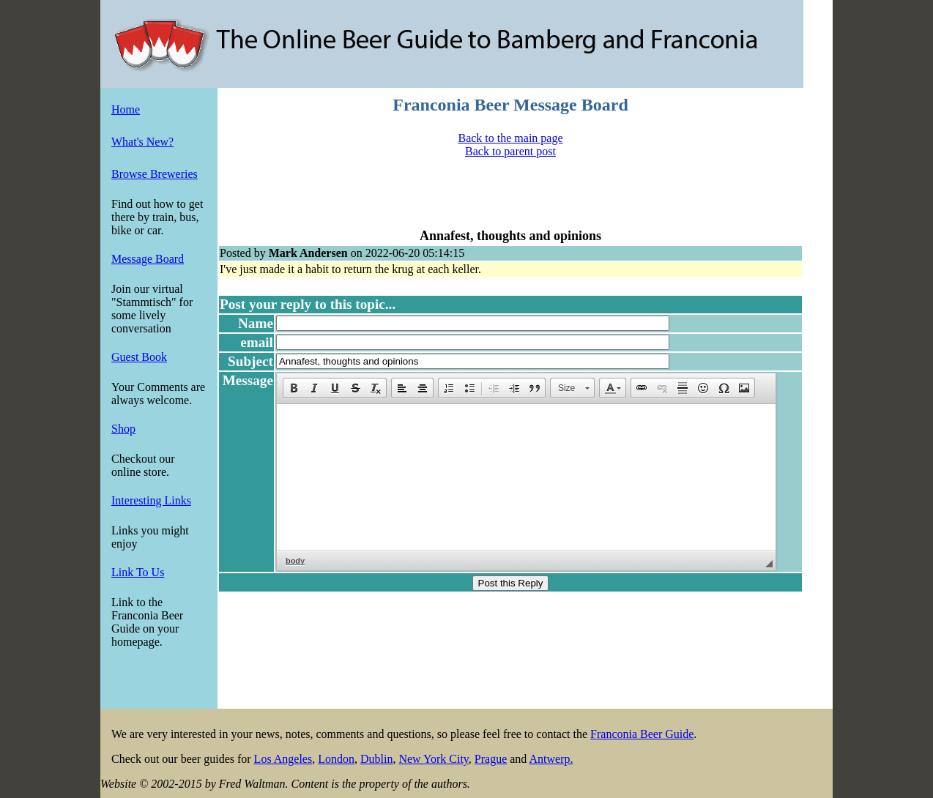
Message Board (147, 259)
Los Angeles (283, 759)
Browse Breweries (154, 174)
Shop (123, 428)
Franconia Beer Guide (642, 734)
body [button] (295, 560)
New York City (433, 759)
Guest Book (139, 357)
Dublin (376, 759)
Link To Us (137, 572)
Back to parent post (510, 151)
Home (125, 109)
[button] (293, 388)
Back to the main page (510, 138)
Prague (491, 759)
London (336, 759)
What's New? (142, 141)
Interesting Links (151, 500)
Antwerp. (551, 759)
